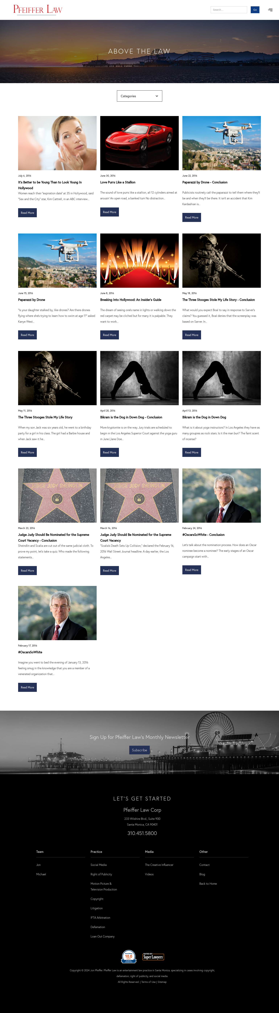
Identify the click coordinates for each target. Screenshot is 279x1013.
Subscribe (139, 750)
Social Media (99, 865)
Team (40, 851)
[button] (270, 10)
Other (203, 851)
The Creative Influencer (159, 865)
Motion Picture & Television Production (104, 886)
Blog (202, 874)
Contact (204, 865)
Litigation (97, 908)
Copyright (97, 899)
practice (96, 851)
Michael (41, 874)
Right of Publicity (101, 874)
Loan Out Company (103, 936)
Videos (149, 874)
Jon (38, 865)
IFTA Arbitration (100, 917)
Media (149, 851)
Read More (27, 213)
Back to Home (208, 883)
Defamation (98, 927)
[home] (38, 10)
